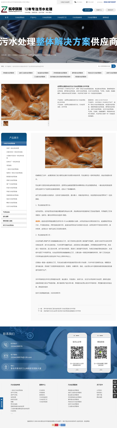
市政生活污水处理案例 (94, 73)
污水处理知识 (19, 17)
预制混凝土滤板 (7, 221)
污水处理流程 (47, 17)
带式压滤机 (14, 404)
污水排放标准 (77, 17)
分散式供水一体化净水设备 (14, 152)
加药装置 (13, 397)
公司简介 (99, 390)
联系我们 (99, 392)
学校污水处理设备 (11, 191)
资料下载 (99, 395)
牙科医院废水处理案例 (60, 73)
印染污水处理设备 (11, 188)
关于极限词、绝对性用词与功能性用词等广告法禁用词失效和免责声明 (22, 66)
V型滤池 (8, 165)
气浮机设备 (6, 212)
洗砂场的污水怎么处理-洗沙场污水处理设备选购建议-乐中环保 (62, 311)
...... (12, 413)
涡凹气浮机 (14, 395)
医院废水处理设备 (11, 176)
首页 (9, 55)
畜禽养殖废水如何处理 (17, 406)
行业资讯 (13, 411)
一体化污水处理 (64, 2)
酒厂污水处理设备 (11, 184)
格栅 (12, 402)
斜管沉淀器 (14, 399)
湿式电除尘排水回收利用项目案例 (60, 76)
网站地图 (91, 2)
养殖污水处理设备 (11, 180)
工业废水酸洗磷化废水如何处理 (20, 408)
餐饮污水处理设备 (11, 202)
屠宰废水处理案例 (77, 73)
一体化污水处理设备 (9, 143)
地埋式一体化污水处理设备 (14, 173)
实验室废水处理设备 (12, 195)
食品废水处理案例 (43, 73)
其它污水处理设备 (8, 225)
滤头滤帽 (5, 216)
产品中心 (33, 17)
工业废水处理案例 (39, 76)
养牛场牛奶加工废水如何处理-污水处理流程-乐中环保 (59, 308)
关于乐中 (87, 10)
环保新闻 (42, 392)
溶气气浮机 (14, 392)
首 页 (6, 17)
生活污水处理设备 (11, 206)
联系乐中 (110, 10)
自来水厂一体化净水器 (13, 161)
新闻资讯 (42, 395)
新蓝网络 (87, 421)
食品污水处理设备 (11, 199)
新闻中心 (42, 385)
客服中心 (99, 10)
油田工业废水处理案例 (25, 73)
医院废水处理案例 (80, 76)
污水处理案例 (92, 17)
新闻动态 (106, 17)
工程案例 (14, 55)
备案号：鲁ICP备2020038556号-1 (67, 421)
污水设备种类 (15, 385)
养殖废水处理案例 (8, 73)
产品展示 (14, 137)
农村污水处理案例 (73, 404)
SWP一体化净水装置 (12, 148)
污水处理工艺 (62, 17)
